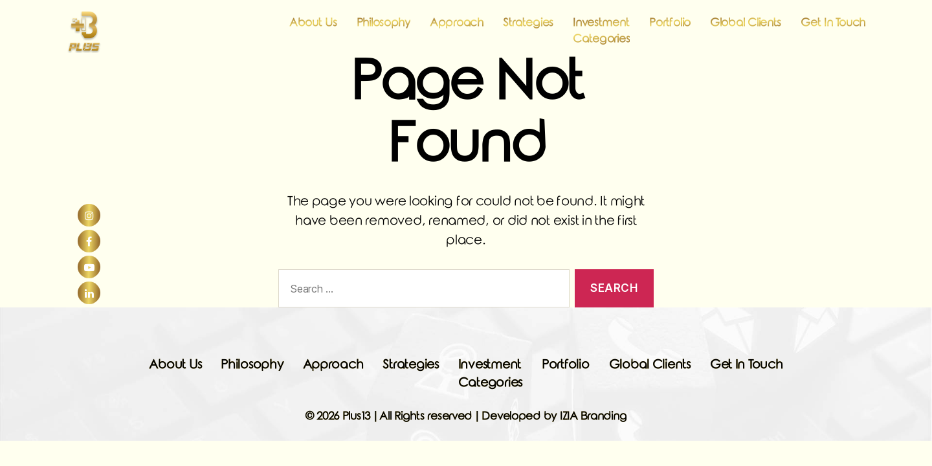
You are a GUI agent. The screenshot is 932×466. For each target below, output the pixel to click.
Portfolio (670, 30)
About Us (313, 30)
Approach (456, 30)
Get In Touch (833, 30)
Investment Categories (601, 38)
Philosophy (383, 30)
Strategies (528, 30)
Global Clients (745, 30)
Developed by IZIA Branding (554, 416)
